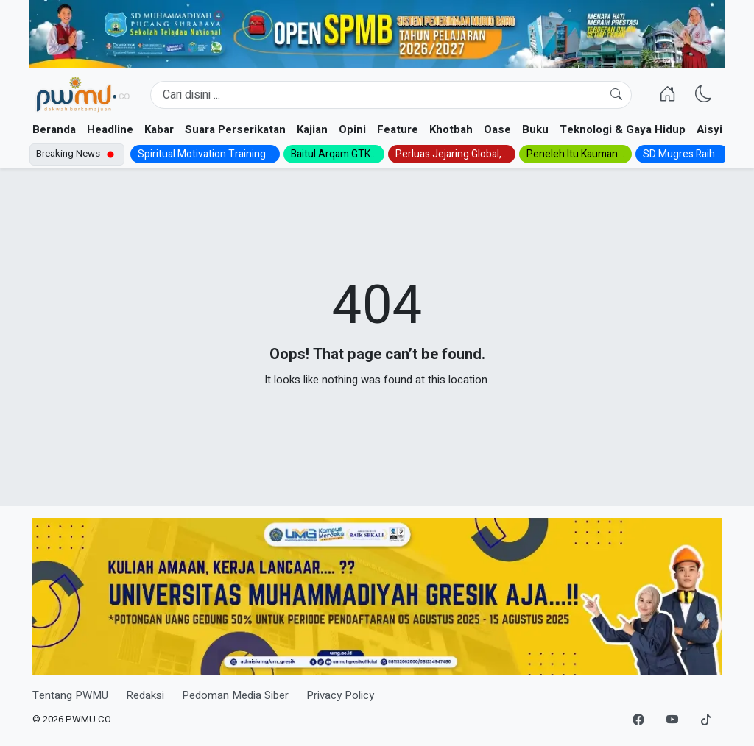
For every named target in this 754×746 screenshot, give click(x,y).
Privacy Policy (340, 695)
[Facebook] (638, 720)
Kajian (312, 129)
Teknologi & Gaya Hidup (623, 129)
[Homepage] (82, 95)
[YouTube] (672, 720)
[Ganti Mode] (704, 95)
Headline (110, 129)
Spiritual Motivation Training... (205, 154)
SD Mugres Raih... (682, 154)
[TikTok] (706, 720)
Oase (497, 129)
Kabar (159, 129)
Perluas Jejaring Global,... (451, 154)
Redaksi (145, 695)
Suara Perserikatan (235, 129)
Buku (535, 129)
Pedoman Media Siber (235, 695)
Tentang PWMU (70, 695)
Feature (397, 129)
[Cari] (616, 95)
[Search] (391, 95)
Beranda (54, 129)
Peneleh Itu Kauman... (575, 154)
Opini (352, 129)
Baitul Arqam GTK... (334, 154)
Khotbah (451, 129)
